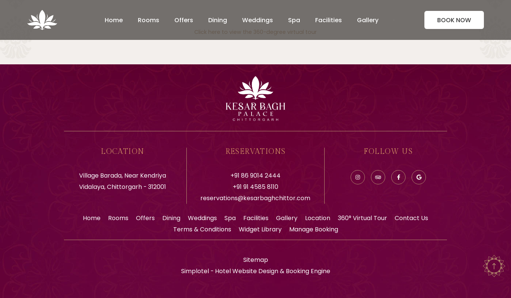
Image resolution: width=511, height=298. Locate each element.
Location (317, 218)
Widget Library (260, 229)
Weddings (257, 20)
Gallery (367, 20)
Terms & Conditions (202, 229)
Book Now (454, 20)
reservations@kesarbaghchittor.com (255, 198)
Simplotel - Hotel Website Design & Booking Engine (255, 271)
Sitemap (255, 259)
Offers (183, 20)
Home (114, 20)
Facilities (328, 20)
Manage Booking (313, 229)
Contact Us (411, 218)
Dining (217, 20)
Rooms (148, 20)
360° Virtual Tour (362, 218)
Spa (294, 20)
